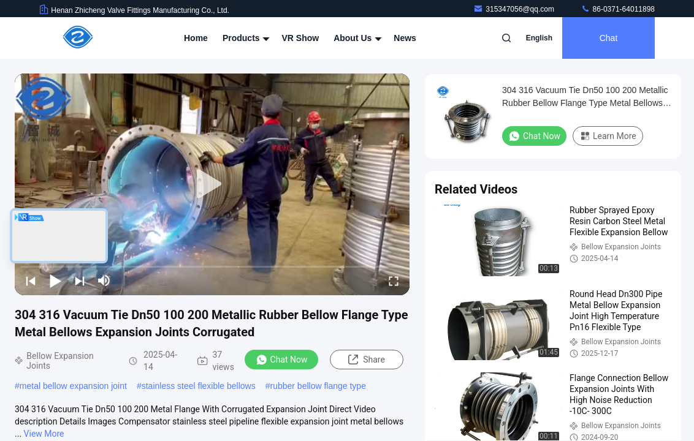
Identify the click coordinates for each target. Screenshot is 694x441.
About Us (356, 38)
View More (44, 434)
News (405, 38)
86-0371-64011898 (618, 9)
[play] (212, 184)
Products (245, 38)
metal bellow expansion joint (73, 386)
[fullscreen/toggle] (393, 280)
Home (196, 38)
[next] (79, 280)
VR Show (300, 38)
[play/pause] (55, 280)
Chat (609, 38)
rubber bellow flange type (317, 386)
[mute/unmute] (104, 280)
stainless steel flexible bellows (199, 386)
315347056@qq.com (514, 9)
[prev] (30, 280)
